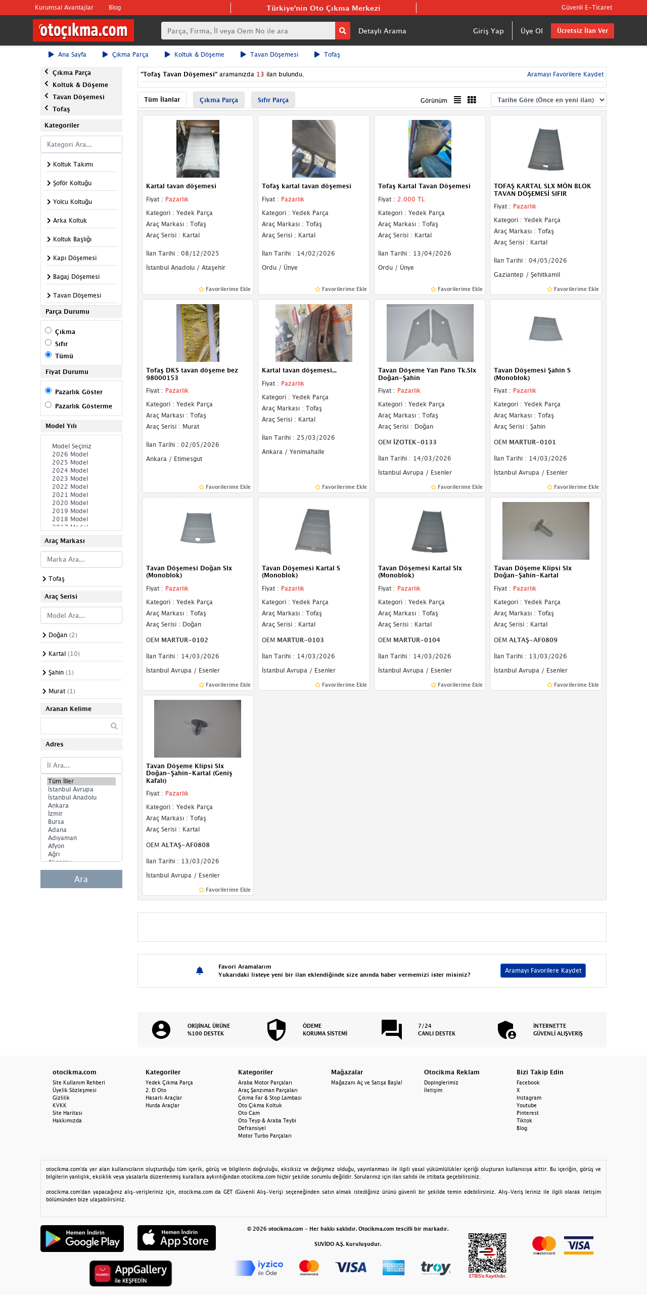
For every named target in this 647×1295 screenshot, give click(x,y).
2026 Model (81, 454)
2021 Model (81, 495)
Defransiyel (252, 1128)
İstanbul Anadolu (81, 797)
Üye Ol (532, 30)
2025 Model (81, 462)
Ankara (81, 806)
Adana (81, 830)
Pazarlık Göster (79, 392)
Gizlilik (61, 1098)
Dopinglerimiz (441, 1082)
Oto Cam (249, 1113)
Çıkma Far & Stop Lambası (270, 1098)
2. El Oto (156, 1090)
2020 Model (81, 503)
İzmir (81, 814)
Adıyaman (81, 838)
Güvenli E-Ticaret (587, 7)
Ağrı (81, 854)
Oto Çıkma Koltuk (260, 1105)
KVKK (60, 1105)
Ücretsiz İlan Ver (582, 30)
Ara (81, 879)
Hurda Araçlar (162, 1105)
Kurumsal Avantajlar (64, 7)
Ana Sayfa (67, 54)
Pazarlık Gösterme (83, 406)
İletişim (433, 1090)
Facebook (528, 1082)
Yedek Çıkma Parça (169, 1082)
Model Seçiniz (81, 446)
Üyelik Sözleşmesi (75, 1090)
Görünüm (434, 100)
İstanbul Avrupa (81, 789)
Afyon (81, 846)
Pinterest (528, 1113)
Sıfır (61, 344)
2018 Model (81, 519)
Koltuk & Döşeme (194, 54)
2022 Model (81, 487)
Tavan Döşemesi (269, 54)
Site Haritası (67, 1113)
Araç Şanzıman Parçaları (268, 1090)
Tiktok (524, 1120)
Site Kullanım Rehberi (79, 1082)
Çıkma (65, 332)
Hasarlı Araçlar (164, 1098)
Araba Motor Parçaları (265, 1082)
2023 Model (81, 479)
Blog (115, 7)
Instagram (529, 1098)
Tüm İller (81, 781)
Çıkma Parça (126, 54)
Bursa (81, 822)
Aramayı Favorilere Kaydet (564, 74)
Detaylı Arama (382, 30)
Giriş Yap (488, 30)
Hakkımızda (67, 1120)
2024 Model (81, 471)
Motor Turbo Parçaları (265, 1136)
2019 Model (81, 511)
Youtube (527, 1105)
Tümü (64, 356)
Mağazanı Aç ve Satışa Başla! (366, 1082)
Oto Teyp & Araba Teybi (267, 1120)
